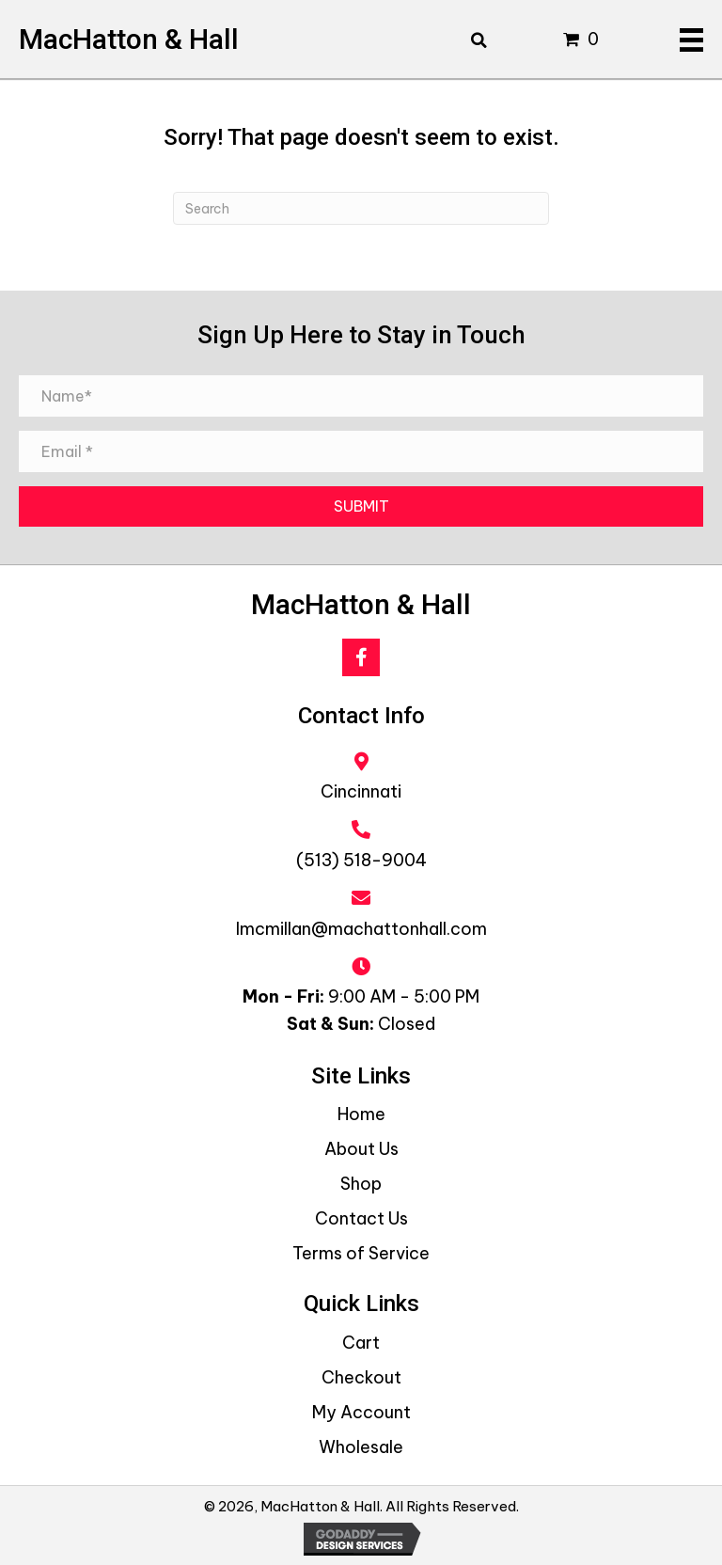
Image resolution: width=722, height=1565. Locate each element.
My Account (361, 1412)
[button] (361, 657)
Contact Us (361, 1218)
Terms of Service (361, 1253)
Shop (361, 1183)
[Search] (361, 208)
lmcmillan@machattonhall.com (361, 929)
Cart (361, 1342)
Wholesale (361, 1447)
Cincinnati (361, 791)
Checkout (361, 1377)
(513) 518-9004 (361, 860)
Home (361, 1114)
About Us (361, 1149)
